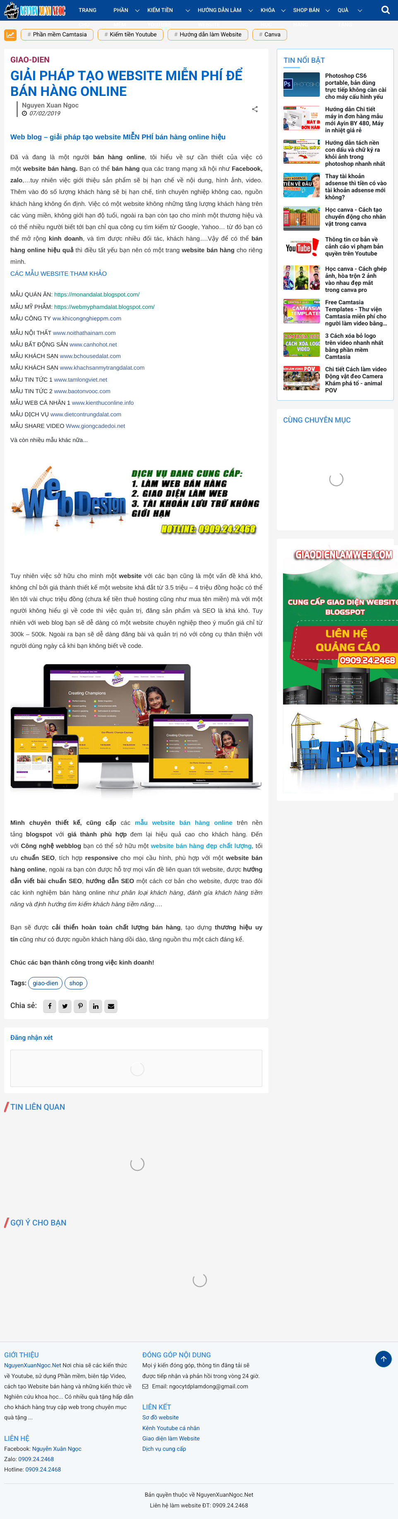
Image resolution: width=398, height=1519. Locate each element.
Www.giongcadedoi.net (95, 426)
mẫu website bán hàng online (184, 822)
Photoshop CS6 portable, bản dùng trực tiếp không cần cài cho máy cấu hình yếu (355, 86)
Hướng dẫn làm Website (210, 34)
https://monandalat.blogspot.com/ (96, 294)
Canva (272, 34)
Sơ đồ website (160, 1417)
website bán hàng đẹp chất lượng (201, 846)
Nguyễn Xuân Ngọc (57, 1449)
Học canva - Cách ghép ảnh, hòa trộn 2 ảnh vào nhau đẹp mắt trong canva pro (356, 279)
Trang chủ (87, 17)
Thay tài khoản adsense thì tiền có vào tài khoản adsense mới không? (356, 187)
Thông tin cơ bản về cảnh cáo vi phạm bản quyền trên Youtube (354, 246)
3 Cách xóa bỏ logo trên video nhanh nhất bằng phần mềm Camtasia (354, 346)
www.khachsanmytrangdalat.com (102, 367)
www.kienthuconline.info (103, 402)
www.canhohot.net (93, 344)
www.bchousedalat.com (90, 356)
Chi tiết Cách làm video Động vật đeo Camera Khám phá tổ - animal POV (356, 380)
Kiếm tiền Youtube (133, 34)
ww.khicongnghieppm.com (87, 318)
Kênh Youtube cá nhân (171, 1428)
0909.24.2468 (36, 1459)
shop (76, 983)
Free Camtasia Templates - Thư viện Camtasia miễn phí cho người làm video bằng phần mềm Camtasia (355, 313)
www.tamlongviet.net (80, 379)
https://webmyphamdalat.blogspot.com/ (104, 306)
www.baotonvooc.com (82, 391)
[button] (385, 10)
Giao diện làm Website (171, 1438)
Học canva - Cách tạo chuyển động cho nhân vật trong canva (355, 216)
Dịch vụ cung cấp (164, 1449)
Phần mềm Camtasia (60, 34)
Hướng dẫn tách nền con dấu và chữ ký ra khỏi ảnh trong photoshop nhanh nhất (355, 153)
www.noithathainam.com (84, 333)
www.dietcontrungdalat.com (85, 414)
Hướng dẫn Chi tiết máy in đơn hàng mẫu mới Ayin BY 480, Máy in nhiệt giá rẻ (354, 120)
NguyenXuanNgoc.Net (32, 1365)
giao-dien (30, 59)
